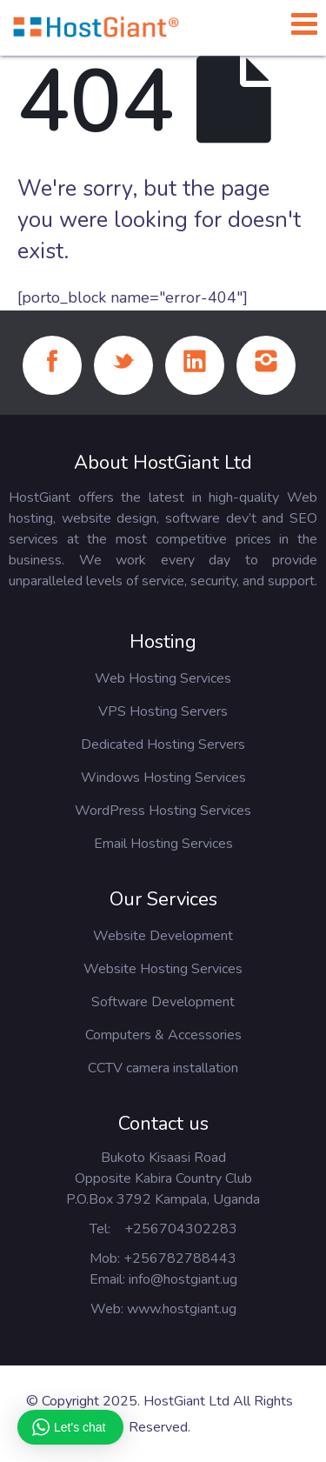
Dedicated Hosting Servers (163, 744)
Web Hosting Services (163, 678)
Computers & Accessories (163, 1035)
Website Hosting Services (163, 968)
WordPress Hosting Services (163, 810)
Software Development (163, 1001)
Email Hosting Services (163, 843)
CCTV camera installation (163, 1068)
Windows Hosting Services (163, 777)
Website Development (163, 935)
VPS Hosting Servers (163, 711)
